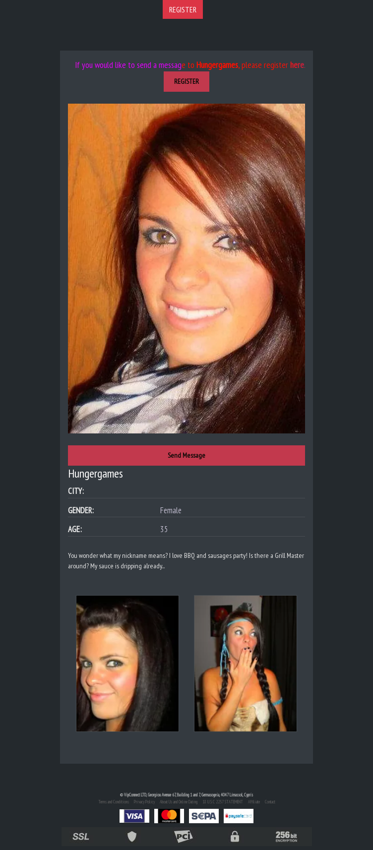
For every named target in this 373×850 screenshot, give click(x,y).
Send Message (186, 455)
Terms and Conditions (113, 801)
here (297, 64)
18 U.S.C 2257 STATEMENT (222, 801)
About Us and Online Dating (178, 801)
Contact (270, 801)
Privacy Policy (144, 801)
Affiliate (254, 801)
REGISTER (182, 9)
